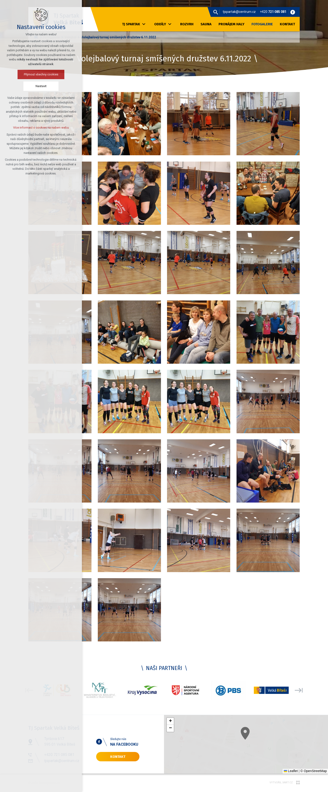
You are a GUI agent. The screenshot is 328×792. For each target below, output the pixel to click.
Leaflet (291, 771)
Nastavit (27, 86)
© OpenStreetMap (313, 771)
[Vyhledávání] (215, 12)
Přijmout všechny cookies (28, 74)
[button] (170, 721)
